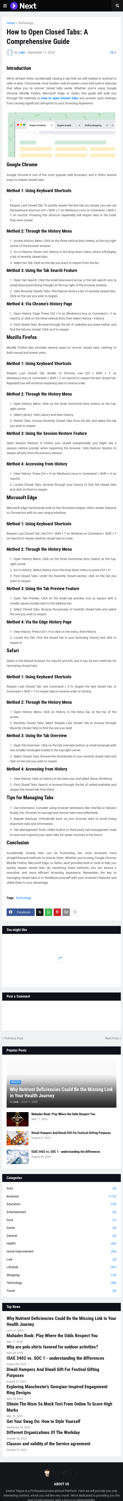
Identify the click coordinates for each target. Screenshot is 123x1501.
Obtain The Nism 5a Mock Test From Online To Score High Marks (59, 1407)
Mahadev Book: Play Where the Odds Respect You (63, 1114)
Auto (61, 1188)
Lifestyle (61, 1267)
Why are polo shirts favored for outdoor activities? (52, 1347)
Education (61, 1204)
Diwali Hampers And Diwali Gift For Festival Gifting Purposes (71, 1133)
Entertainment (61, 1212)
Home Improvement (61, 1251)
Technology (25, 23)
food (61, 1220)
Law (61, 1259)
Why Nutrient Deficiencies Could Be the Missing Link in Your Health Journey (61, 1093)
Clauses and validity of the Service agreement (48, 1443)
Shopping (61, 1275)
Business (61, 1196)
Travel (61, 1291)
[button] (5, 5)
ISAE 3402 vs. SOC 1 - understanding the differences (65, 1152)
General (61, 1236)
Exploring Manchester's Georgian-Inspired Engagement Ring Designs (57, 1389)
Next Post (112, 1038)
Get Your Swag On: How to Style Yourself (43, 1421)
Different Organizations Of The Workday (43, 1432)
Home (11, 23)
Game (61, 1228)
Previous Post (13, 1038)
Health (61, 1243)
